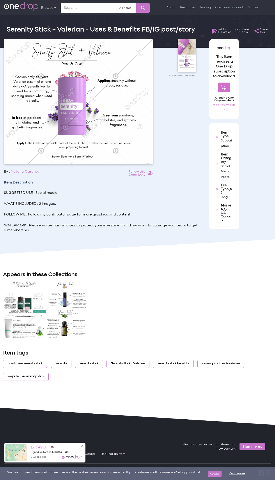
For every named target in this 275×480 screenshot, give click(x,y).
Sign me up (252, 446)
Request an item (113, 454)
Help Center (86, 454)
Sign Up (224, 87)
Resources (188, 7)
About (171, 7)
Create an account (229, 7)
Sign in (253, 7)
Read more (237, 473)
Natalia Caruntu (25, 171)
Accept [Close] (214, 473)
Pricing (205, 7)
